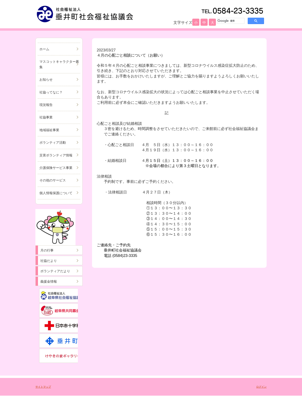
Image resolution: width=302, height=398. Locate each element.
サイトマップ (43, 386)
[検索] (230, 20)
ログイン (261, 386)
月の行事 (47, 250)
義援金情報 (48, 281)
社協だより (48, 261)
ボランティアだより (55, 271)
